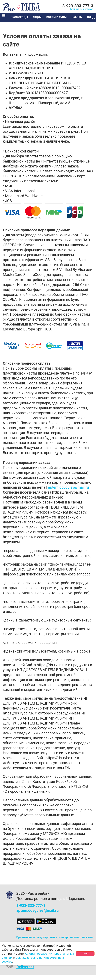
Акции (41, 19)
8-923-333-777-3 (77, 5)
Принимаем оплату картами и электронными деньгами (54, 939)
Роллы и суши (60, 19)
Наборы (80, 19)
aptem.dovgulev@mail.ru (68, 489)
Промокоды (23, 19)
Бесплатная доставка (74, 10)
